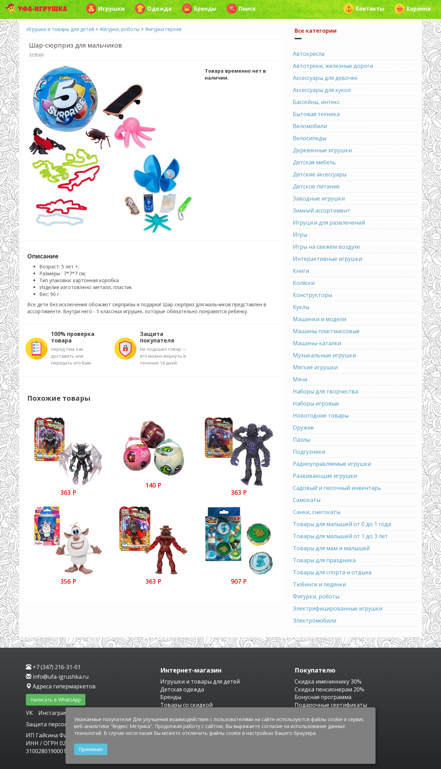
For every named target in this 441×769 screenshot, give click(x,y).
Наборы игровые (316, 403)
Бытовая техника (316, 114)
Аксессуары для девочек (325, 78)
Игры (300, 234)
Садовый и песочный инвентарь (337, 488)
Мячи (300, 379)
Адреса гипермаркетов (61, 686)
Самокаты (306, 500)
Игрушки (105, 8)
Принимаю (91, 749)
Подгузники (309, 451)
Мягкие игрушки (315, 367)
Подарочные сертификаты (331, 705)
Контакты (363, 8)
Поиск (241, 8)
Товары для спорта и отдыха (332, 572)
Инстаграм (53, 713)
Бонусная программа (323, 697)
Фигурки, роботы (120, 29)
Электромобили (314, 620)
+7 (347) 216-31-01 (53, 667)
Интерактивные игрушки (327, 259)
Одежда (153, 8)
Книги (301, 271)
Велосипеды (309, 138)
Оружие (303, 427)
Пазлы (301, 439)
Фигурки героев (163, 29)
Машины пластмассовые (326, 331)
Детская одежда (182, 689)
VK (30, 713)
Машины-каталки (317, 343)
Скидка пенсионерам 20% (329, 689)
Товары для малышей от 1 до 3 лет (340, 536)
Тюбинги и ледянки (319, 584)
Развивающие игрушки (325, 476)
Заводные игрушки (319, 198)
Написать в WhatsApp (55, 699)
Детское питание (316, 186)
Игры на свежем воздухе (326, 246)
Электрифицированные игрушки (337, 608)
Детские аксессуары (320, 174)
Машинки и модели (319, 319)
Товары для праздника (324, 560)
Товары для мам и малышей (331, 548)
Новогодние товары (321, 415)
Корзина (412, 8)
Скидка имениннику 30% (328, 681)
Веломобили (310, 126)
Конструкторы (312, 295)
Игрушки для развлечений (329, 222)
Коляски (304, 283)
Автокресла (309, 54)
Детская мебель (314, 162)
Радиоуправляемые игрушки (332, 464)
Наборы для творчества (325, 391)
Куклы (301, 307)
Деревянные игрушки (322, 150)
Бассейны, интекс (316, 102)
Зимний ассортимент (321, 210)
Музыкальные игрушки (324, 355)
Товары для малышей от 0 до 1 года (342, 524)
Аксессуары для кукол (322, 90)
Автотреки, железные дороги (333, 66)
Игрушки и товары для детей (60, 29)
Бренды (199, 8)
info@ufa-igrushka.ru (57, 676)
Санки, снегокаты (316, 512)
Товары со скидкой (186, 705)
